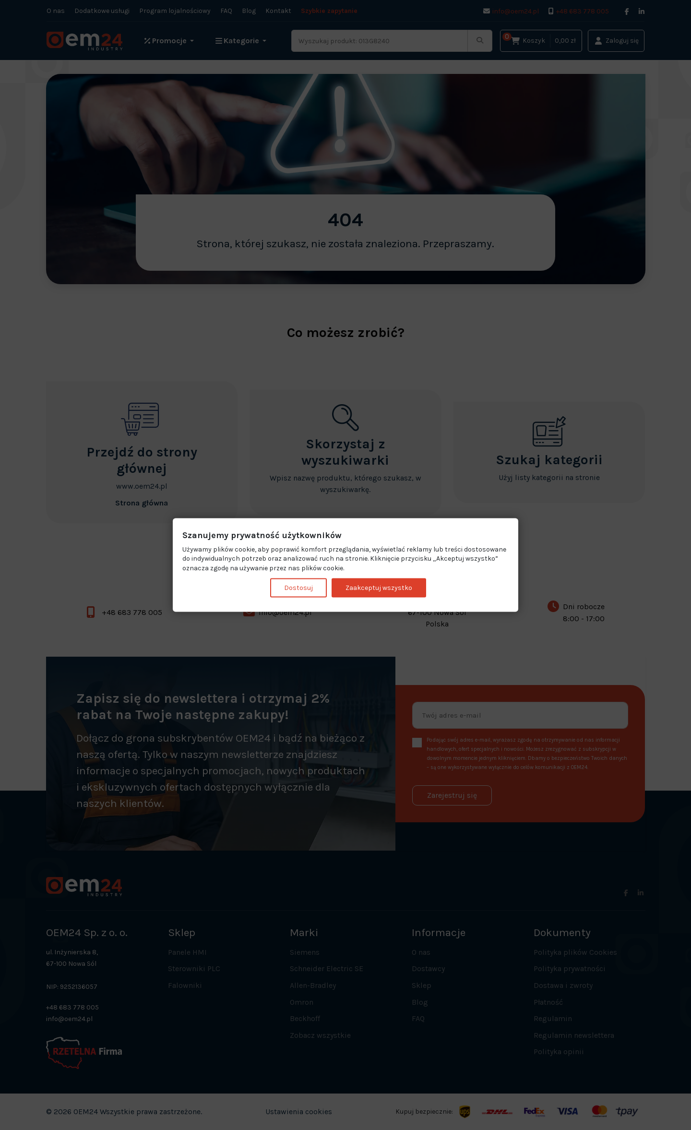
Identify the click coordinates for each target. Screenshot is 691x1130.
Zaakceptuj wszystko (379, 588)
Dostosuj (298, 588)
